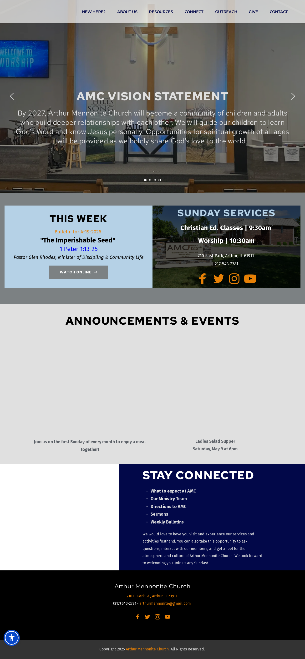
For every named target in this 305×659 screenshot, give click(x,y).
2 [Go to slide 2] (150, 180)
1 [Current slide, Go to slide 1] (145, 180)
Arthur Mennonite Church (153, 586)
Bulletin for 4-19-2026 (78, 232)
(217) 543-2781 (124, 603)
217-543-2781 (226, 264)
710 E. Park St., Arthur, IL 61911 (152, 596)
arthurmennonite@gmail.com (165, 603)
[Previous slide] (12, 96)
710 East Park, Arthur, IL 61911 (226, 255)
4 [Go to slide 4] (159, 180)
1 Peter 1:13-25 (79, 249)
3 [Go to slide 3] (155, 180)
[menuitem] (93, 12)
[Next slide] (293, 96)
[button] (12, 638)
